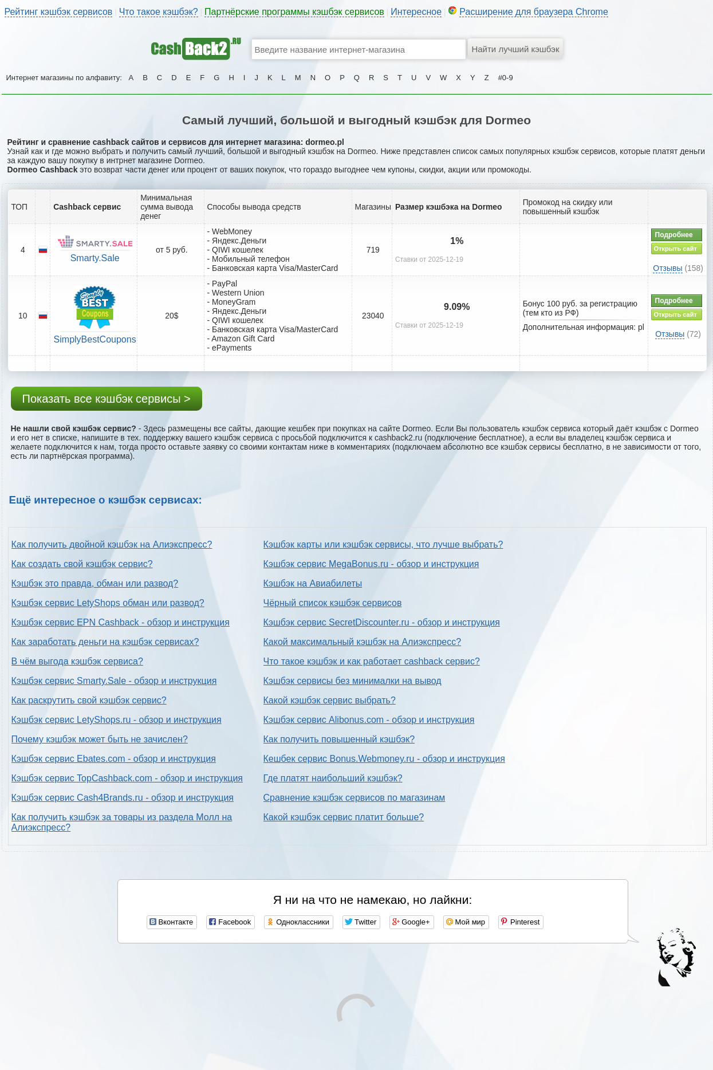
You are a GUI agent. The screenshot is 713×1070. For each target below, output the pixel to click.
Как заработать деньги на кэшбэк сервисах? (105, 642)
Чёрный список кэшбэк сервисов (332, 603)
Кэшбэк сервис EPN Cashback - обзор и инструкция (120, 622)
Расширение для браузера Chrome (533, 12)
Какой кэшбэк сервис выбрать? (329, 700)
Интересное (416, 12)
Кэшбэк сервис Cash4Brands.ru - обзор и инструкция (122, 797)
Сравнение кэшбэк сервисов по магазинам (354, 797)
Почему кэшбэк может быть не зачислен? (99, 739)
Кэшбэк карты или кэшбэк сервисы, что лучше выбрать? (383, 544)
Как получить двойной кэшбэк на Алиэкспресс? (111, 544)
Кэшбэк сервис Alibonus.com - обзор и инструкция (369, 720)
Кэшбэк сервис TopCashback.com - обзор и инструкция (127, 778)
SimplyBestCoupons (95, 339)
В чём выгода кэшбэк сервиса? (77, 661)
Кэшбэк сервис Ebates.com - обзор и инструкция (113, 759)
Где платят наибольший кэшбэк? (333, 778)
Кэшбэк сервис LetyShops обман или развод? (107, 603)
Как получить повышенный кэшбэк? (339, 739)
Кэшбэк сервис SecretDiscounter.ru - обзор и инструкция (381, 622)
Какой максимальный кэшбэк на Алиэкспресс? (362, 642)
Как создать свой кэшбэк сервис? (82, 564)
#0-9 (505, 77)
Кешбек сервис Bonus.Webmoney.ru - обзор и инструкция (384, 759)
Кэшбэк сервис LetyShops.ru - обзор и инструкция (116, 720)
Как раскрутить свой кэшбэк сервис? (89, 700)
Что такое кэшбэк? (158, 12)
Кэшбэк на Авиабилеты (313, 583)
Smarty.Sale (95, 258)
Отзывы (667, 268)
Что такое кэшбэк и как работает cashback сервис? (371, 661)
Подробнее (674, 235)
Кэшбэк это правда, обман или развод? (95, 583)
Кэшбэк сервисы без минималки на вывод (352, 681)
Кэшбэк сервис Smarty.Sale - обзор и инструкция (114, 681)
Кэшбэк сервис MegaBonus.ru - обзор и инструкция (371, 564)
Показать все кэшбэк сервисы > (106, 398)
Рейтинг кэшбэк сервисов (59, 12)
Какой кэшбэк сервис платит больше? (343, 817)
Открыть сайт (675, 248)
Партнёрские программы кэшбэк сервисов (294, 12)
